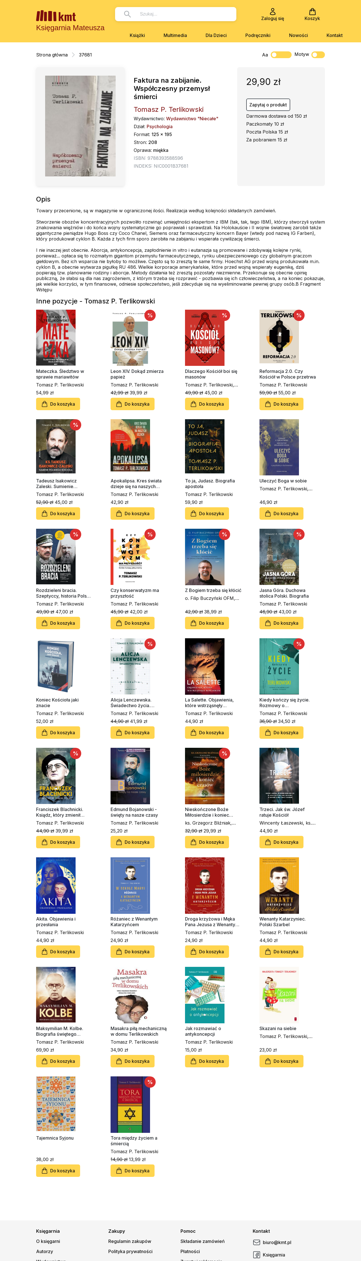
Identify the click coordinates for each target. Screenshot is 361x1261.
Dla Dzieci (216, 35)
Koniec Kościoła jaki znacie (57, 702)
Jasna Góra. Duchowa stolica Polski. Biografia (284, 593)
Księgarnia (269, 1255)
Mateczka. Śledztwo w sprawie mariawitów (60, 374)
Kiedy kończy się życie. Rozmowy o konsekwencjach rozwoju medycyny (286, 702)
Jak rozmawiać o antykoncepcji (203, 1031)
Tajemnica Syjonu (55, 1138)
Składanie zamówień (202, 1241)
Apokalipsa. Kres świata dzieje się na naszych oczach (136, 483)
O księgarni (48, 1241)
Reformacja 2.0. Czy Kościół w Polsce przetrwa (287, 374)
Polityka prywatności (130, 1251)
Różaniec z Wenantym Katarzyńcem (134, 921)
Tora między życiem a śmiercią (134, 1140)
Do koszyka (58, 404)
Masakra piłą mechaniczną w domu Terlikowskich (139, 1031)
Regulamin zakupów (129, 1241)
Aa (265, 55)
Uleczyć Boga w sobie (283, 481)
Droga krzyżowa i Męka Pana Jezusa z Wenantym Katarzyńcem (212, 921)
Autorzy (44, 1251)
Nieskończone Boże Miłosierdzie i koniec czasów (207, 812)
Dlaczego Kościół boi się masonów (211, 374)
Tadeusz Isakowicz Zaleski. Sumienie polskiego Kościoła (56, 483)
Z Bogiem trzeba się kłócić (213, 590)
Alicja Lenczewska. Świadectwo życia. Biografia (131, 702)
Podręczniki (257, 35)
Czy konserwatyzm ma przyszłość (135, 593)
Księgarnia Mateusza (70, 27)
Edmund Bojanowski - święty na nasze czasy (134, 812)
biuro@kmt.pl (272, 1242)
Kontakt (335, 35)
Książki (137, 35)
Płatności (190, 1251)
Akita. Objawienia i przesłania (56, 921)
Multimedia (175, 35)
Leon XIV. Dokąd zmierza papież (137, 374)
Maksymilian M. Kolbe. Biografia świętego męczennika (59, 1031)
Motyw (309, 54)
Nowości (298, 35)
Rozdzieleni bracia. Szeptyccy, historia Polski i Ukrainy (64, 593)
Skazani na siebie (277, 1028)
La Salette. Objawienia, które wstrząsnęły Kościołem (209, 702)
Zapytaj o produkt (268, 105)
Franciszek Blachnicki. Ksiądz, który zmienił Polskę (59, 812)
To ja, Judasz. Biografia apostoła (210, 483)
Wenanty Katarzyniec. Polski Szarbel (282, 921)
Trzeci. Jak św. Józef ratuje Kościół (282, 812)
